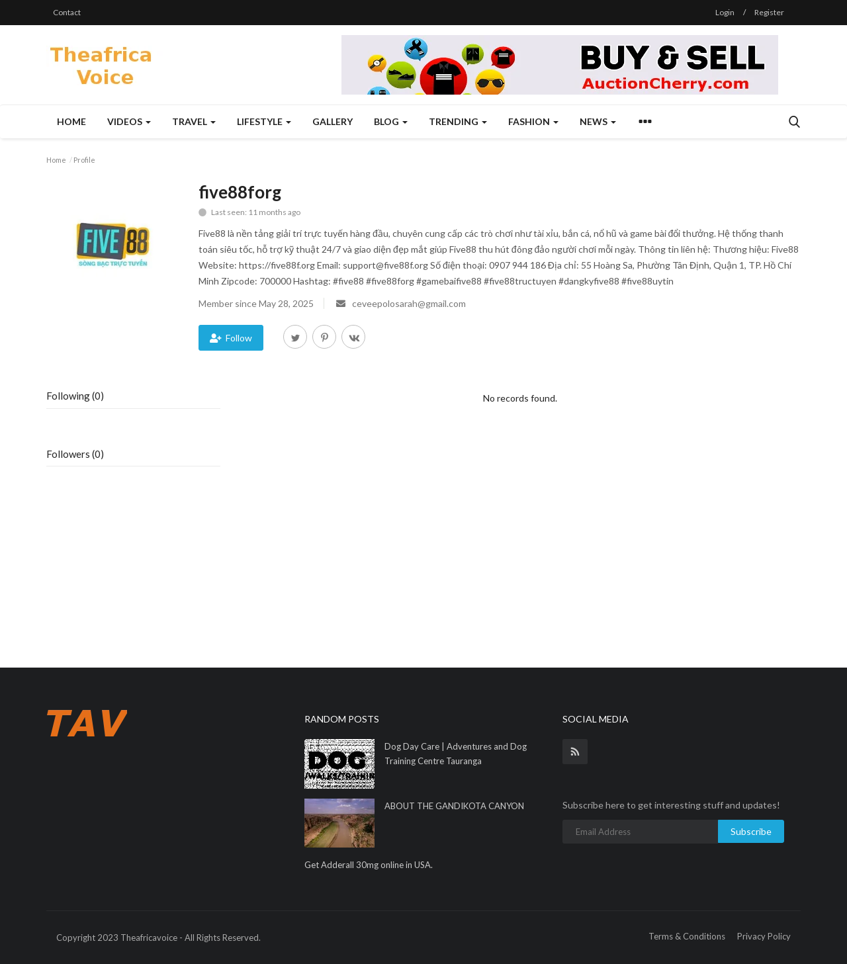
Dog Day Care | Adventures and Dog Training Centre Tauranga (455, 753)
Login (725, 12)
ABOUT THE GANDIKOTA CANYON (454, 806)
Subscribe (751, 831)
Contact (67, 12)
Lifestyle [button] (264, 121)
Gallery (332, 121)
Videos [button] (129, 121)
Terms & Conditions (686, 936)
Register (769, 12)
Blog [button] (391, 121)
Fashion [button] (533, 121)
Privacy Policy (764, 936)
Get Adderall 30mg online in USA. (368, 864)
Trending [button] (458, 121)
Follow (231, 337)
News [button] (598, 121)
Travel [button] (194, 121)
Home (71, 121)
